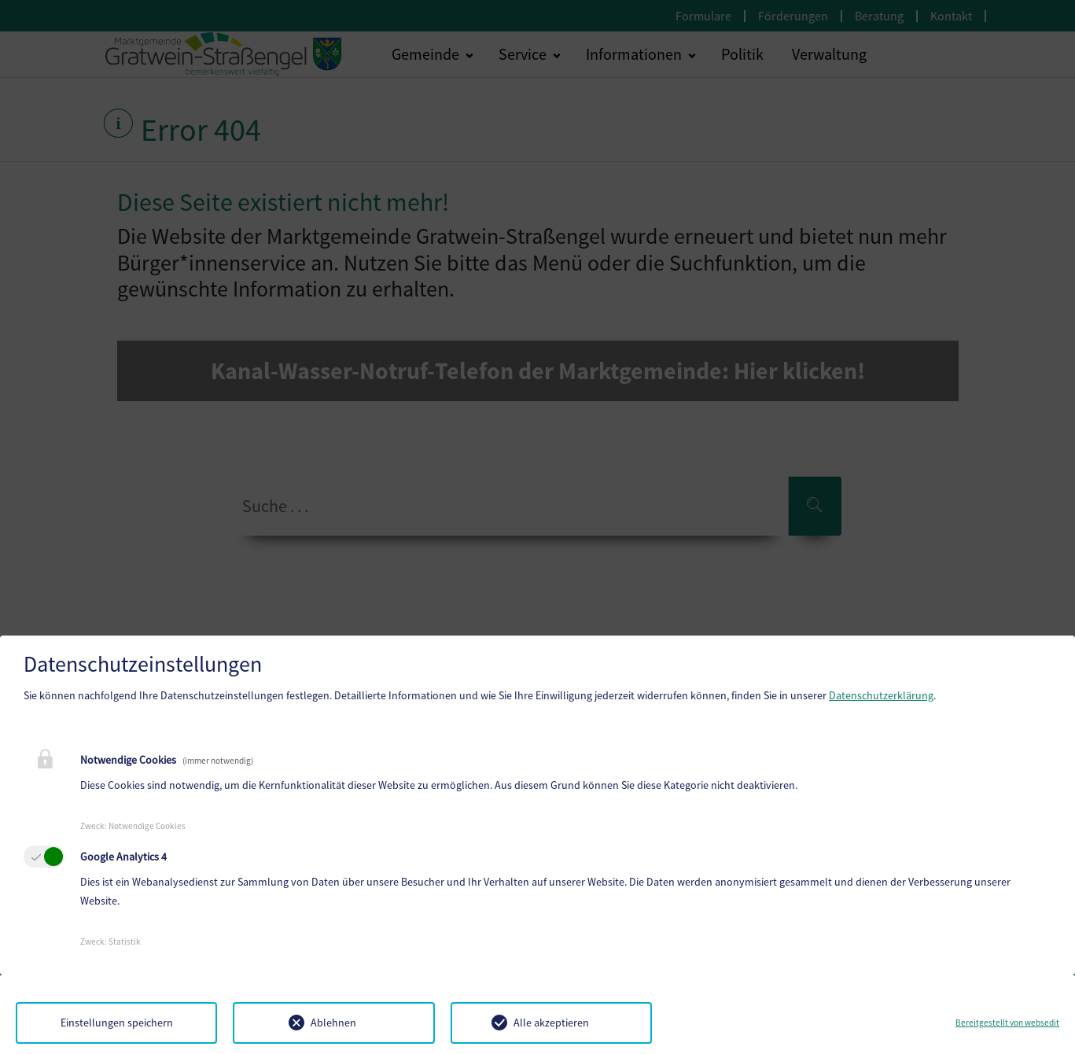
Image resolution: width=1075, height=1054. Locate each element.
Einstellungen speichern (117, 1022)
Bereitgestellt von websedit (1007, 1022)
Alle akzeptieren (551, 1022)
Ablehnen (333, 1022)
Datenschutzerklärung (881, 695)
